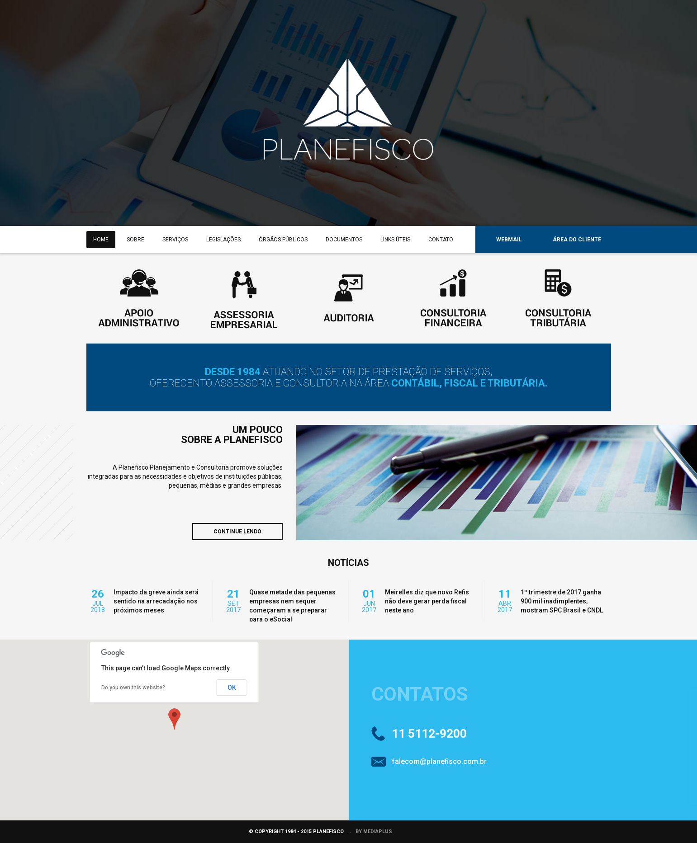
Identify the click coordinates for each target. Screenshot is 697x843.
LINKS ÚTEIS (395, 239)
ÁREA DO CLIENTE (577, 239)
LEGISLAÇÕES (223, 239)
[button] (174, 718)
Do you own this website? (133, 687)
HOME (101, 239)
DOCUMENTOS (344, 239)
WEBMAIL (509, 239)
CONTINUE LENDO (237, 531)
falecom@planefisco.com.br (439, 761)
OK (232, 687)
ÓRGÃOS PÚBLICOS (283, 239)
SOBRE (135, 239)
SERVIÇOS (175, 239)
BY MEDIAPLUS (374, 831)
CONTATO (440, 239)
